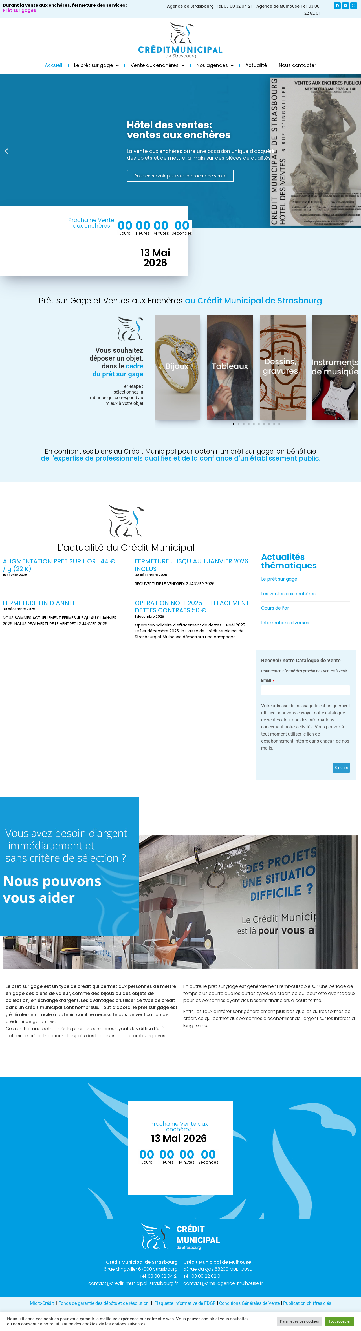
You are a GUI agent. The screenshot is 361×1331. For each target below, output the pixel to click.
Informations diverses (285, 622)
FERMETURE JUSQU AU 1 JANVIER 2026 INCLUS (191, 565)
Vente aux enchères (157, 65)
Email (266, 680)
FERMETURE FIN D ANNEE (39, 603)
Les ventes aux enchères (288, 593)
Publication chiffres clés (307, 1303)
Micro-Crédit (42, 1303)
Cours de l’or (275, 608)
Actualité (256, 65)
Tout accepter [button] (340, 1321)
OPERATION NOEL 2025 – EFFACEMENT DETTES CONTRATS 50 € (192, 607)
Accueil (53, 65)
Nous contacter (297, 65)
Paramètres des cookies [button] (299, 1321)
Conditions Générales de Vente (249, 1303)
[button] (6, 151)
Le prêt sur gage (96, 65)
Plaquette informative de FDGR (185, 1303)
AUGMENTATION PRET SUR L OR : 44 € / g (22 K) (59, 565)
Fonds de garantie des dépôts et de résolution (103, 1303)
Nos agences (215, 65)
